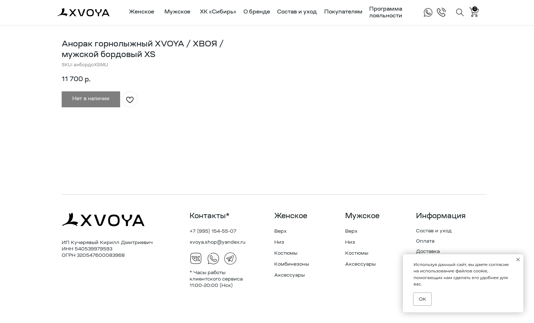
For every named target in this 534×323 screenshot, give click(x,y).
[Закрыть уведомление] (518, 259)
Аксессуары (289, 275)
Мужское (362, 216)
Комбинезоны (291, 264)
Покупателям (343, 12)
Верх (280, 231)
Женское (290, 216)
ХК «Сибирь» (218, 12)
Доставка (428, 251)
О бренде (256, 12)
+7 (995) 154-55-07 (213, 231)
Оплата (425, 241)
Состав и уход (297, 12)
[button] (140, 12)
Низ (279, 242)
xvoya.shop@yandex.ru (218, 242)
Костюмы (285, 253)
